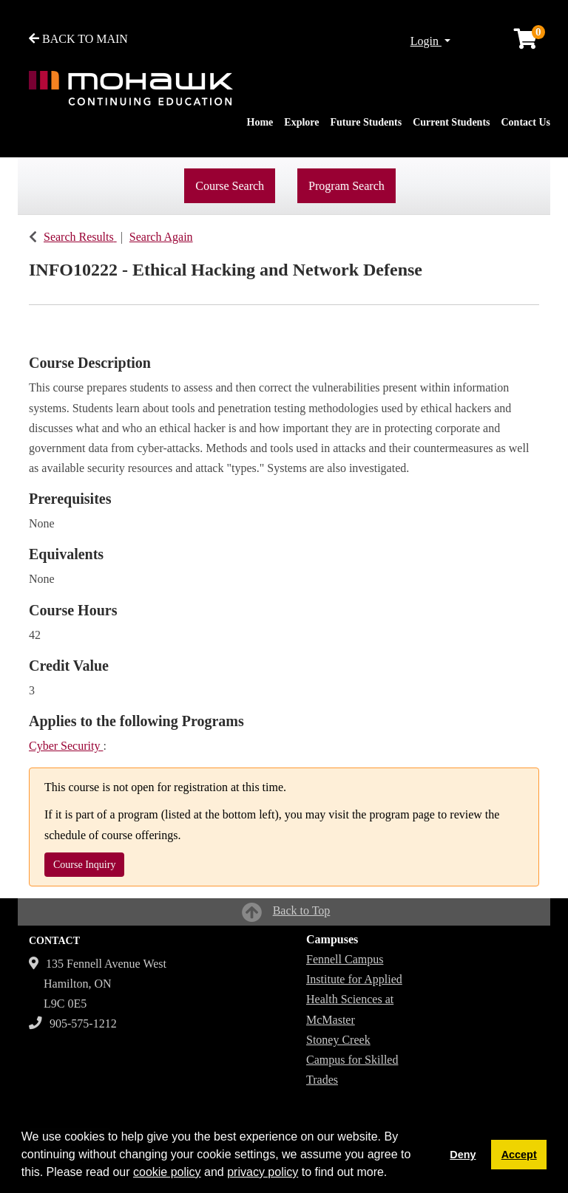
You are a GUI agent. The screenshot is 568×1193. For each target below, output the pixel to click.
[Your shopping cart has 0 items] (526, 42)
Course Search (229, 186)
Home (260, 122)
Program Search (346, 186)
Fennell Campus (344, 959)
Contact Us (526, 122)
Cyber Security (66, 745)
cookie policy (167, 1172)
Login (426, 41)
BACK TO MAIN (78, 39)
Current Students (451, 122)
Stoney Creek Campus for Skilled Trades (352, 1059)
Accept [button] (519, 1154)
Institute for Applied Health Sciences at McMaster (354, 999)
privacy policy (262, 1172)
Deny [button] (463, 1154)
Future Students (366, 122)
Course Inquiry (84, 864)
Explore (301, 122)
